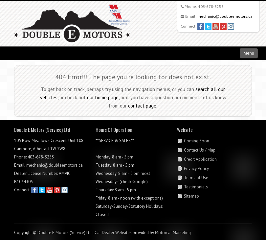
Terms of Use (196, 177)
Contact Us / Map (199, 150)
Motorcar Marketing (173, 232)
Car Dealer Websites (113, 232)
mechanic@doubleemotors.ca (225, 16)
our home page (103, 97)
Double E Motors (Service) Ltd (64, 232)
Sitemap (191, 196)
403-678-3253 (211, 6)
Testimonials (196, 187)
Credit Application (200, 159)
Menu (248, 53)
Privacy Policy (196, 168)
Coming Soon (196, 141)
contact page (142, 106)
